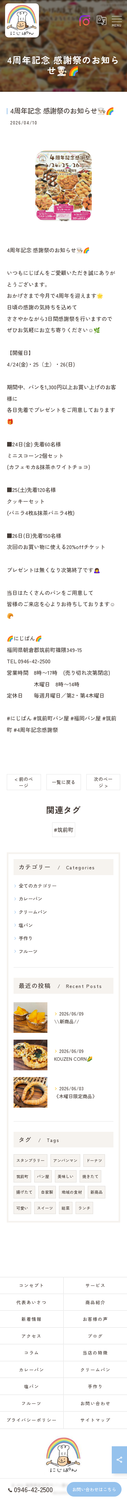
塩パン (26, 925)
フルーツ (28, 951)
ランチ (84, 1208)
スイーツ (45, 1208)
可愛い (22, 1208)
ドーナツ (94, 1160)
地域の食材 (72, 1192)
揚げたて (24, 1192)
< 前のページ (24, 782)
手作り (26, 938)
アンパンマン (65, 1160)
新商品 (96, 1192)
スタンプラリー (30, 1160)
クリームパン (33, 911)
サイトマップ (95, 1420)
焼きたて (90, 1176)
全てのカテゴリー (38, 885)
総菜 (66, 1208)
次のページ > (103, 782)
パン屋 (43, 1176)
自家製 (47, 1192)
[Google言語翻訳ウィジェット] (101, 20)
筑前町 (22, 1176)
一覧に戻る (64, 782)
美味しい (66, 1176)
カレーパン (30, 898)
